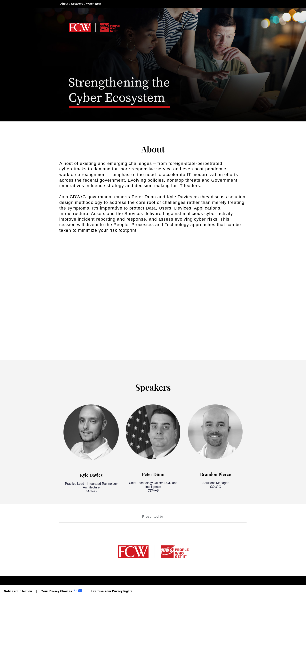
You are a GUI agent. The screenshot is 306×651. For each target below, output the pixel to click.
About (64, 3)
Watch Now (93, 3)
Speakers (77, 3)
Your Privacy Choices (61, 591)
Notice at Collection (18, 591)
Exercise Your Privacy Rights (111, 591)
